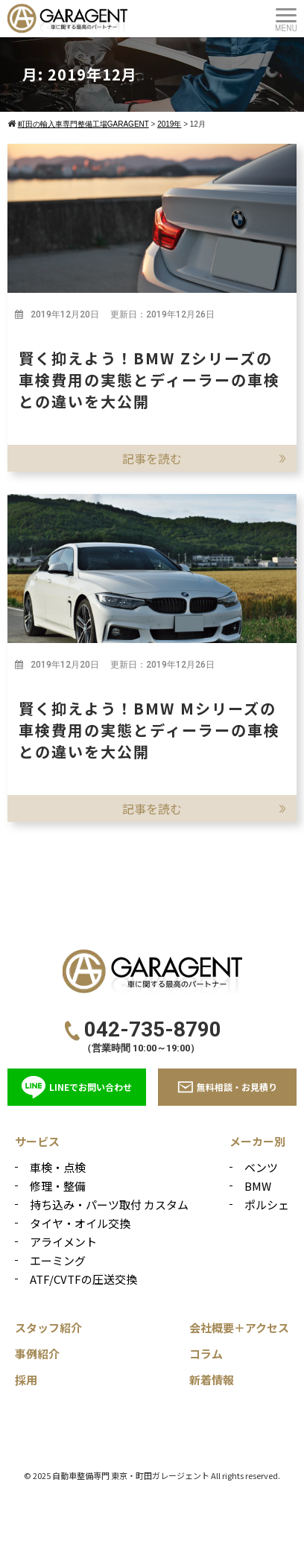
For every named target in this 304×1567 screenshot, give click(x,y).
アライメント (63, 1241)
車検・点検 (58, 1167)
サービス (37, 1141)
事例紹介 (37, 1353)
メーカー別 (257, 1141)
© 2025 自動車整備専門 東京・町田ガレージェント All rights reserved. (152, 1475)
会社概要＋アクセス (239, 1327)
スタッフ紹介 (48, 1327)
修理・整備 (58, 1185)
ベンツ (261, 1167)
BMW (257, 1185)
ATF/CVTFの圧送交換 (83, 1279)
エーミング (58, 1260)
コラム (206, 1353)
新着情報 (211, 1379)
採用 (26, 1379)
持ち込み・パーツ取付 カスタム (109, 1204)
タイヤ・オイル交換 (80, 1223)
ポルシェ (266, 1204)
